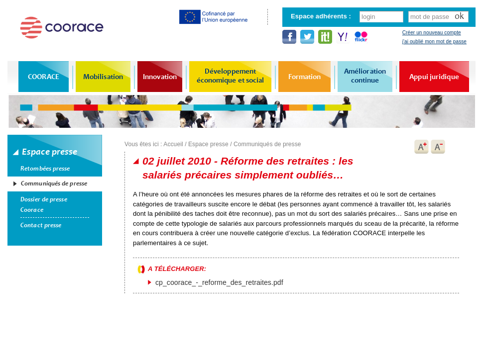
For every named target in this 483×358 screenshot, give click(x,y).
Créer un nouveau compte (431, 32)
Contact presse (40, 225)
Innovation (160, 76)
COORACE (43, 76)
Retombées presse (45, 169)
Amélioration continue (365, 76)
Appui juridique (434, 76)
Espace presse (208, 144)
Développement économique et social (230, 76)
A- (438, 146)
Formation (304, 76)
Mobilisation (103, 76)
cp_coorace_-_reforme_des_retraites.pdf (219, 282)
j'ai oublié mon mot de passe (434, 41)
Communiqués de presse (54, 183)
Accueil (173, 144)
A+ (421, 146)
